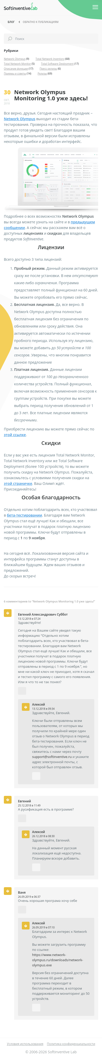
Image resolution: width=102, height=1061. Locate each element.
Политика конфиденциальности (71, 1044)
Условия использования (25, 1044)
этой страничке (18, 483)
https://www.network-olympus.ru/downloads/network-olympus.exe (57, 959)
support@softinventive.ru (52, 756)
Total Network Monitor (17, 64)
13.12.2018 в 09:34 (43, 709)
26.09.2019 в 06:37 (29, 897)
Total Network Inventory (49, 59)
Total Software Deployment (57, 64)
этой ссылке (15, 434)
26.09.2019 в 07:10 (43, 927)
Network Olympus (14, 59)
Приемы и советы (15, 73)
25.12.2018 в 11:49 (29, 805)
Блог (11, 22)
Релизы (42, 73)
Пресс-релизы (48, 68)
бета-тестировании (24, 515)
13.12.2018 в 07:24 (29, 619)
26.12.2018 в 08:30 (43, 836)
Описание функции (16, 68)
